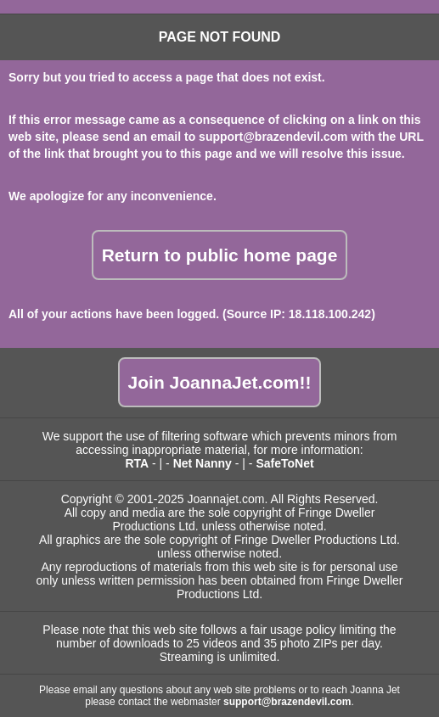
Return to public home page (220, 255)
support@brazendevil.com (273, 136)
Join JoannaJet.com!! (220, 382)
